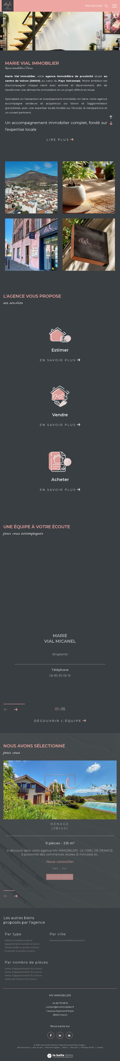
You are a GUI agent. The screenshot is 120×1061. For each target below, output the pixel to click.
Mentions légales (52, 1047)
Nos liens (75, 1047)
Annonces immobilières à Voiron (67, 940)
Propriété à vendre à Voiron (20, 951)
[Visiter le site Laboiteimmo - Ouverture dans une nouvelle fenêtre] (60, 1053)
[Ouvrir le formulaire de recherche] (96, 5)
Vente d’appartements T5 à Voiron (23, 972)
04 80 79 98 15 (60, 1003)
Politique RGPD (87, 1047)
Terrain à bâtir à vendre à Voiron (22, 947)
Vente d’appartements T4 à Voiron (23, 975)
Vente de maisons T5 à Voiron (21, 979)
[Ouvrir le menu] (114, 6)
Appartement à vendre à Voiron (22, 944)
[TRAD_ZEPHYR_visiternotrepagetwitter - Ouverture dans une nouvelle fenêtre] (60, 1035)
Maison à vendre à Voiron (18, 940)
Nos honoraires (23, 1047)
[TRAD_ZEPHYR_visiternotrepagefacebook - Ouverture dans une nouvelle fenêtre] (50, 1035)
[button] (16, 896)
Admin (65, 1047)
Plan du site (38, 1047)
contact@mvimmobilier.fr (60, 1007)
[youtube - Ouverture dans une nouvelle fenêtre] (69, 1035)
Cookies (100, 1048)
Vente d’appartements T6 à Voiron (23, 968)
